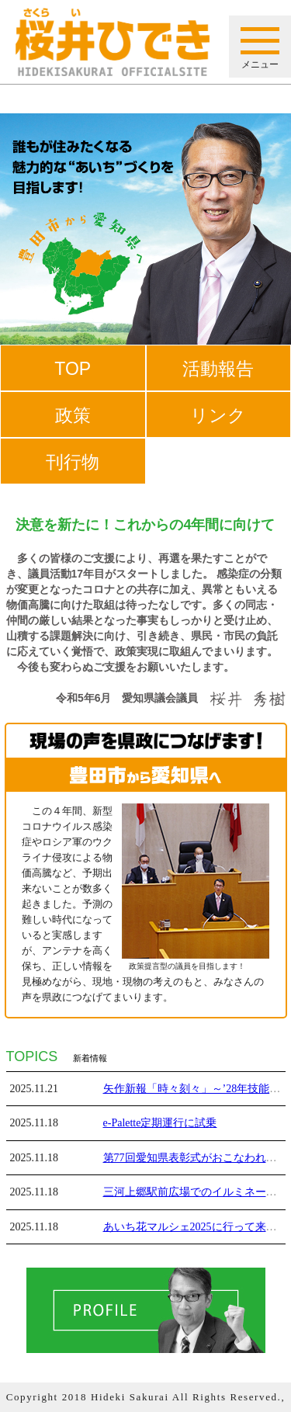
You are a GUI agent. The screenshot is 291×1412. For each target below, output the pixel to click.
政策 (73, 415)
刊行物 (72, 462)
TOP (72, 369)
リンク (218, 415)
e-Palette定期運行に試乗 (160, 1123)
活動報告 (218, 369)
